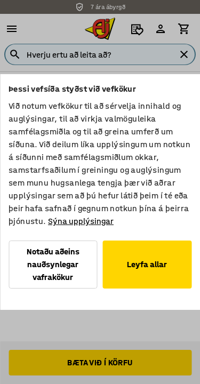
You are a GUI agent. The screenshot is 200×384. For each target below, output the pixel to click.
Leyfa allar (147, 264)
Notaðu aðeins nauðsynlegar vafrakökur (53, 264)
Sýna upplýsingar (81, 221)
